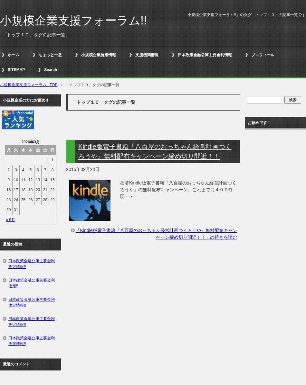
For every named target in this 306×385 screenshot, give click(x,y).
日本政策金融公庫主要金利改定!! (31, 283)
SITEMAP (16, 69)
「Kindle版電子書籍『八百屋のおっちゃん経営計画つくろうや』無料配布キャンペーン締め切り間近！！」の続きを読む (156, 234)
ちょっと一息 (50, 55)
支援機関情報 (146, 55)
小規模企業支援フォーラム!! (73, 20)
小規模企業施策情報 (98, 55)
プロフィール (262, 55)
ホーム (13, 55)
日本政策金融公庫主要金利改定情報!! (31, 264)
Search (50, 69)
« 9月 (10, 220)
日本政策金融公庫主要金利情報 (205, 55)
